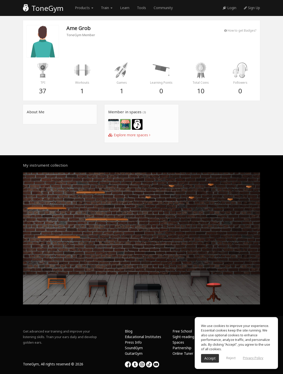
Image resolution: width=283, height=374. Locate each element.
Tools (141, 7)
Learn (124, 7)
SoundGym (134, 347)
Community (163, 7)
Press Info (133, 342)
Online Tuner (183, 353)
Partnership (182, 347)
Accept (210, 358)
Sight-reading (183, 336)
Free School (182, 331)
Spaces (178, 342)
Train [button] (106, 7)
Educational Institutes (143, 336)
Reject (231, 358)
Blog (128, 331)
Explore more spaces (129, 135)
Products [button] (84, 7)
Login (229, 7)
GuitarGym (134, 353)
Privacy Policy (253, 358)
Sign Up (252, 7)
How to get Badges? (240, 30)
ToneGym (43, 8)
